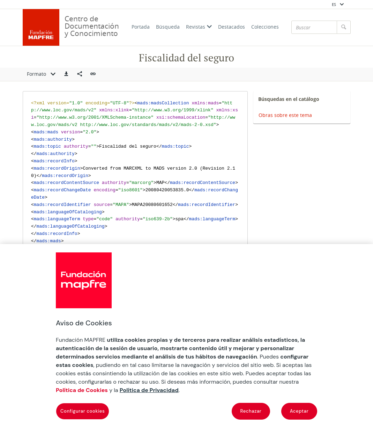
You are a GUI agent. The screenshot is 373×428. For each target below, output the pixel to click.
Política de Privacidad (149, 390)
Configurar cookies (82, 411)
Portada (141, 26)
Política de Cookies (82, 390)
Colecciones (265, 26)
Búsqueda (168, 26)
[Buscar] (314, 27)
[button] (66, 74)
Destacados (231, 26)
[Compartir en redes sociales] (79, 74)
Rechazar (251, 411)
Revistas (199, 26)
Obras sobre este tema (285, 115)
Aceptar (299, 411)
